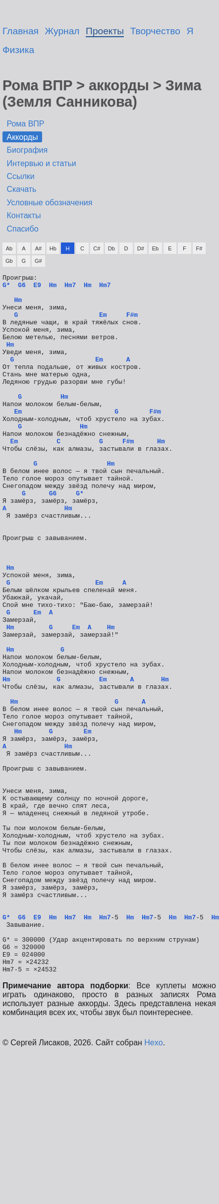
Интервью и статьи (41, 163)
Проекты (105, 31)
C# (96, 248)
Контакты (23, 215)
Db (111, 248)
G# (38, 261)
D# (140, 248)
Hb (53, 248)
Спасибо (22, 229)
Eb (155, 248)
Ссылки (20, 176)
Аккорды (22, 137)
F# (199, 248)
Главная (20, 31)
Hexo (153, 1182)
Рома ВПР (25, 124)
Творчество (155, 31)
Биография (27, 150)
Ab (9, 248)
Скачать (21, 189)
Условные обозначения (49, 202)
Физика (18, 50)
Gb (9, 261)
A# (38, 248)
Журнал (62, 31)
